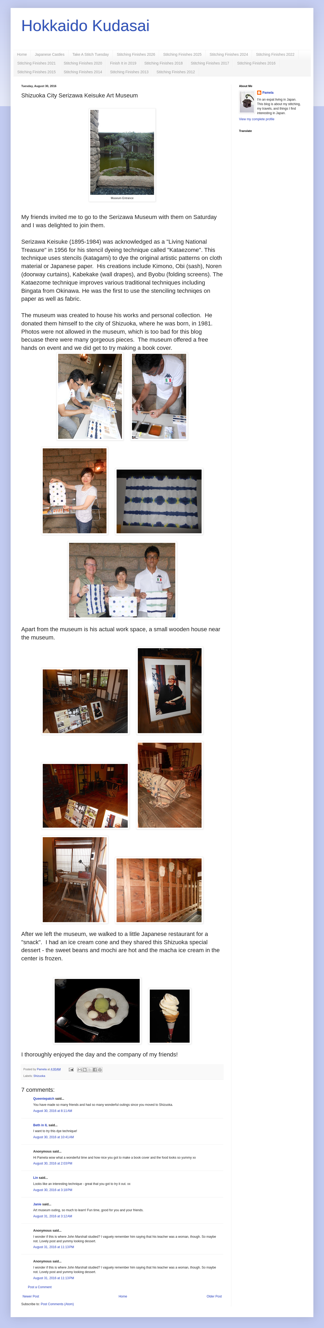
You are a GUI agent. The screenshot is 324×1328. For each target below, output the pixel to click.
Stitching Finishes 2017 (210, 63)
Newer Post (31, 1296)
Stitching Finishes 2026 (136, 54)
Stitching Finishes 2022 (275, 54)
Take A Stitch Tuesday (91, 54)
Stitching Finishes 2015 (36, 72)
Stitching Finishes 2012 (175, 72)
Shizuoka (39, 1075)
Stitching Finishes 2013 (129, 72)
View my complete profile (256, 119)
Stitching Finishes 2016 (256, 63)
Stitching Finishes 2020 (83, 63)
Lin (35, 1178)
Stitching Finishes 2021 (36, 63)
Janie (37, 1204)
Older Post (214, 1296)
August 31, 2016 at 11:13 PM (53, 1247)
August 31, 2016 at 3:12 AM (52, 1216)
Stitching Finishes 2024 (229, 54)
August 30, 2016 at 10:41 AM (53, 1137)
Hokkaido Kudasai (85, 26)
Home (22, 54)
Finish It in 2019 (123, 63)
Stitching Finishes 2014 (83, 72)
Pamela (268, 92)
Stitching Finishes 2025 (182, 54)
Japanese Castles (49, 54)
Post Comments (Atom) (57, 1304)
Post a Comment (40, 1287)
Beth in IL (40, 1125)
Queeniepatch (43, 1099)
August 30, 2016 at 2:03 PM (52, 1163)
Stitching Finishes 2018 (163, 63)
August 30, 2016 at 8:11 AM (52, 1111)
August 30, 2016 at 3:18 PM (52, 1190)
